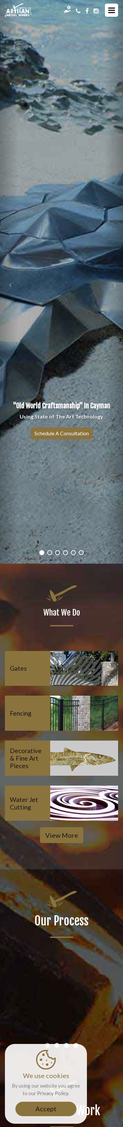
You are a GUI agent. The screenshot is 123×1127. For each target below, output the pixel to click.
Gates (18, 668)
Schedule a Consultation (61, 433)
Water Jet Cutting (24, 803)
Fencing (20, 713)
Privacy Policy (52, 1093)
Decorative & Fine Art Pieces (26, 758)
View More (61, 835)
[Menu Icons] (111, 10)
